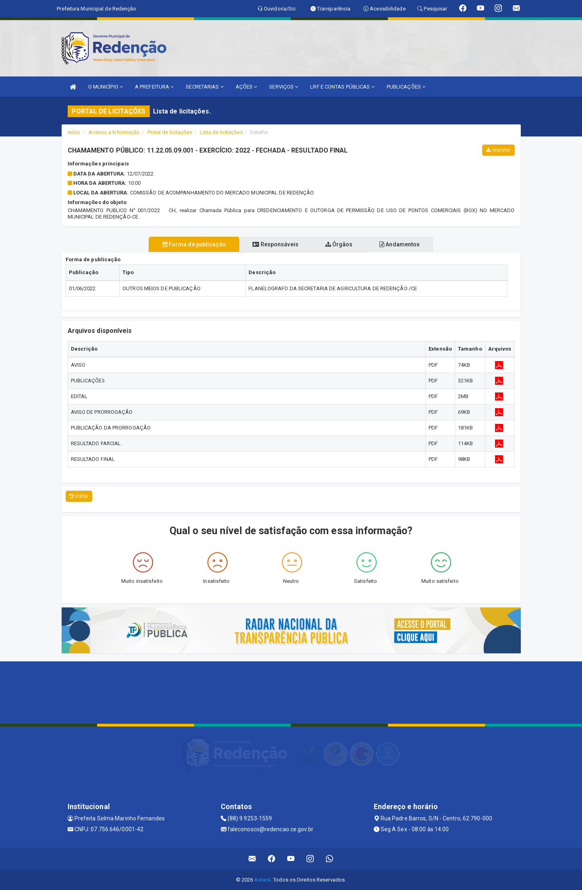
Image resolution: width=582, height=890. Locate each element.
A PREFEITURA (154, 87)
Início (74, 132)
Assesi (262, 880)
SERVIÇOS (283, 87)
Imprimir (498, 150)
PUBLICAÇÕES (406, 87)
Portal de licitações (170, 132)
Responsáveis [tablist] (272, 244)
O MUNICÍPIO (105, 87)
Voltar (79, 496)
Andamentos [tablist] (410, 244)
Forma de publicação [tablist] (183, 244)
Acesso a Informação (114, 132)
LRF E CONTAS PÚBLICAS (342, 87)
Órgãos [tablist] (342, 244)
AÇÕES (246, 87)
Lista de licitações (221, 132)
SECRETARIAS (204, 87)
